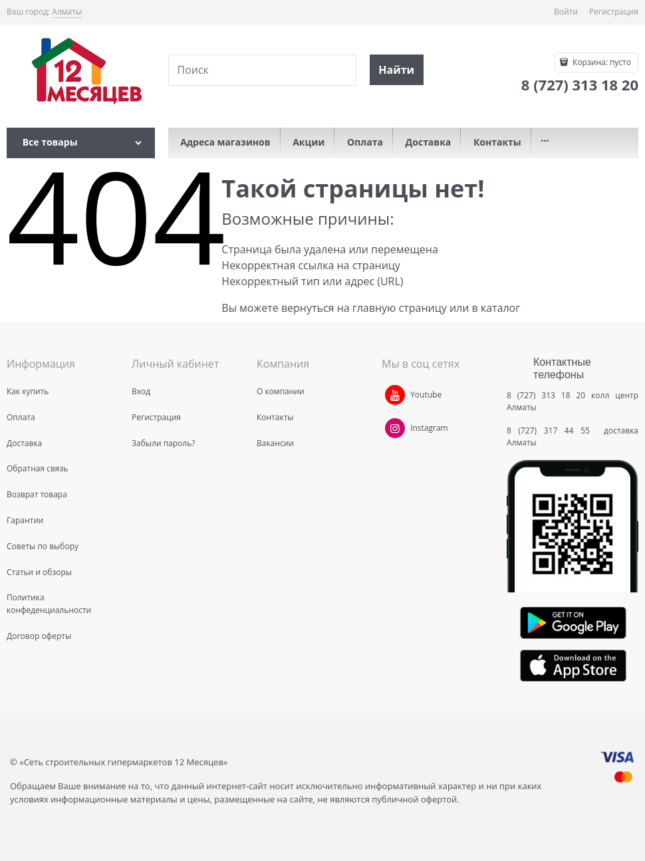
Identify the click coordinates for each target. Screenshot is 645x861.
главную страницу (399, 308)
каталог (500, 308)
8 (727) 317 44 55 (551, 430)
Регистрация (613, 11)
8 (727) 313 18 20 (546, 395)
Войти (566, 11)
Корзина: (601, 62)
